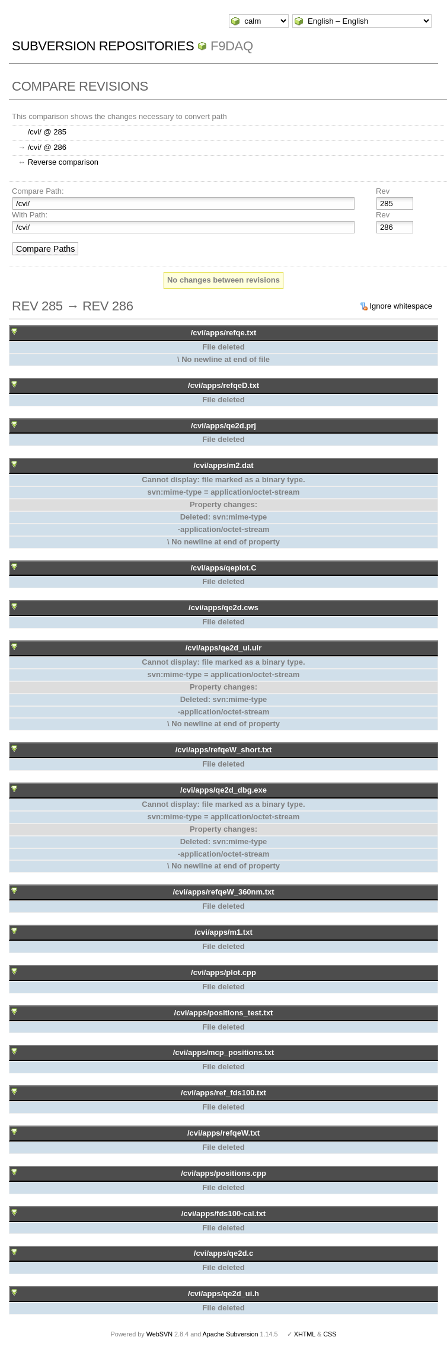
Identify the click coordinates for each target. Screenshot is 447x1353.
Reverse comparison (63, 162)
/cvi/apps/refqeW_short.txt (223, 749)
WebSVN (159, 1334)
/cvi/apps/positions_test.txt (223, 1012)
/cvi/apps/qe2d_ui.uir (224, 647)
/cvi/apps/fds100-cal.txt (223, 1213)
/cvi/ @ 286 (47, 147)
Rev (382, 191)
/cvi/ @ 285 (47, 131)
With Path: (29, 214)
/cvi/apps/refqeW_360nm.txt (223, 891)
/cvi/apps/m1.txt (223, 932)
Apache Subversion (230, 1334)
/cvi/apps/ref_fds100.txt (223, 1092)
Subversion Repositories (103, 46)
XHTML (304, 1334)
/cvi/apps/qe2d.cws (223, 607)
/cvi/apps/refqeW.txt (223, 1132)
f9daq (231, 46)
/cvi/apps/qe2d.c (223, 1253)
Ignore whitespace (400, 306)
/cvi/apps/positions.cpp (223, 1173)
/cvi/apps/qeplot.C (223, 567)
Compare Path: (37, 191)
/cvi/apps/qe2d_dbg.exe (223, 789)
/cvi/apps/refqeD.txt (223, 385)
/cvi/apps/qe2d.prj (223, 425)
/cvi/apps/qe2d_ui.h (223, 1293)
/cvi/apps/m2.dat (223, 465)
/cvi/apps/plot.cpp (223, 972)
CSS (329, 1334)
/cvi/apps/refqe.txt (224, 332)
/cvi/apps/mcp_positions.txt (223, 1052)
